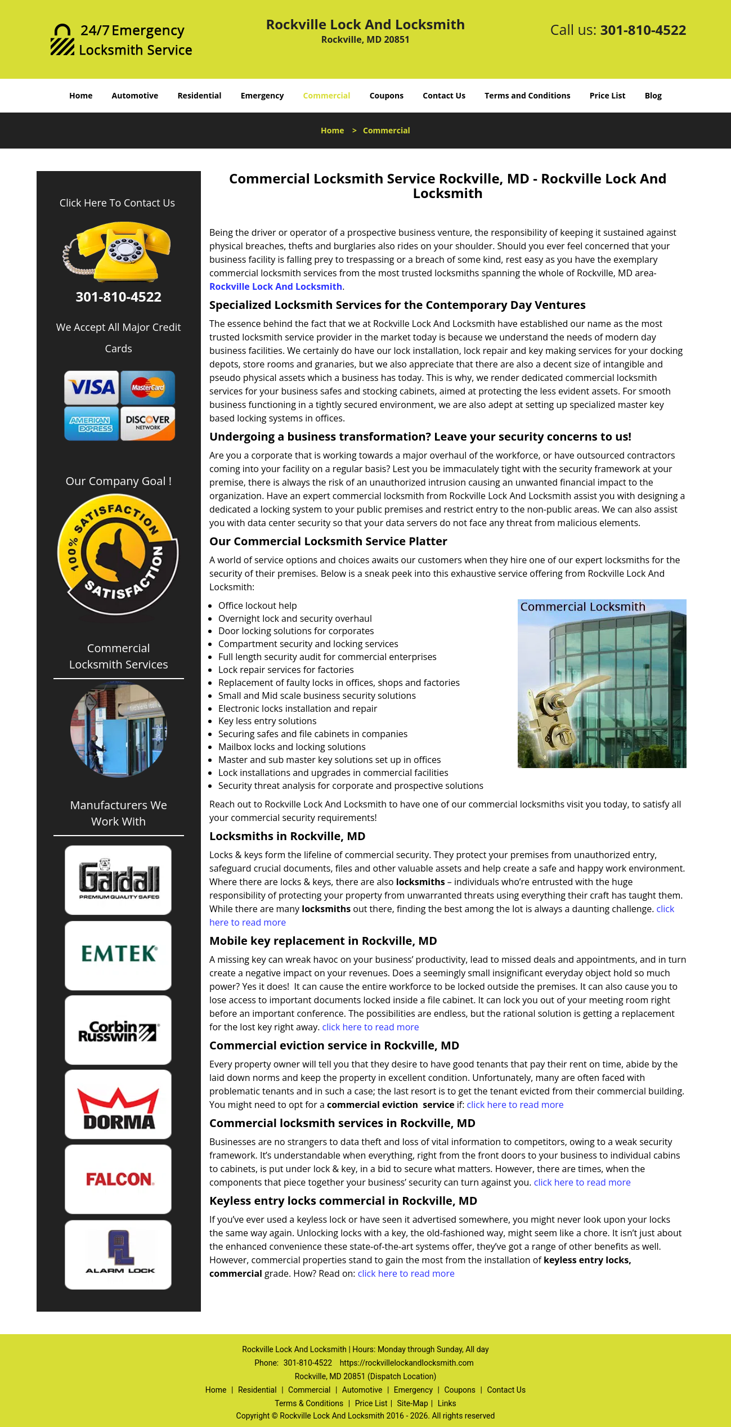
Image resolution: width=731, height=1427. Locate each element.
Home (80, 95)
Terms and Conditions (527, 95)
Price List (608, 95)
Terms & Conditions (309, 1403)
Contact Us (444, 95)
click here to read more (370, 1027)
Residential (199, 95)
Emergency (262, 95)
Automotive (135, 95)
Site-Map (412, 1403)
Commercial (327, 95)
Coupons (386, 95)
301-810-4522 (643, 29)
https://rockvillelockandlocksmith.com (407, 1362)
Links (447, 1403)
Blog (653, 95)
